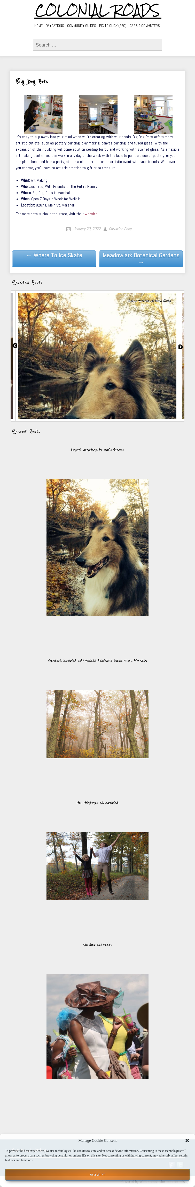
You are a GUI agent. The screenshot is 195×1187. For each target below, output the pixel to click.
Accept (97, 1175)
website (91, 214)
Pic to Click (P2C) (113, 25)
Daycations (55, 25)
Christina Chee (120, 229)
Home (38, 25)
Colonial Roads (97, 10)
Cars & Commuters (145, 25)
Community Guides (81, 25)
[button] (187, 1140)
